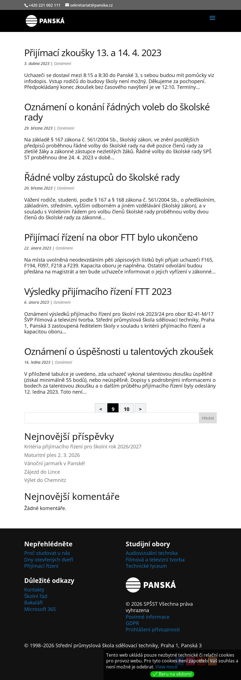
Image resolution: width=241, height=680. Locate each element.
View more (166, 667)
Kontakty (34, 589)
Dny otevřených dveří (48, 559)
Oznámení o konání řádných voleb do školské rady (117, 111)
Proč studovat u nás (47, 553)
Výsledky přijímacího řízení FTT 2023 (97, 291)
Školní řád (35, 596)
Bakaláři (33, 602)
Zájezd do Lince (42, 471)
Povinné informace (147, 616)
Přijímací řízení (41, 566)
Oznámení (62, 63)
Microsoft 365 (40, 609)
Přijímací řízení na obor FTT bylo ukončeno (111, 237)
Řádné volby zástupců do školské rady (101, 177)
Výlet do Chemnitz (45, 480)
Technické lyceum (146, 566)
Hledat (208, 418)
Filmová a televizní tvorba (155, 559)
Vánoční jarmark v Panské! (54, 463)
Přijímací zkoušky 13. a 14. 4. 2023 (92, 52)
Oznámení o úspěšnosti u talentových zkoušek (118, 351)
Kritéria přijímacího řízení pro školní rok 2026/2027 (82, 446)
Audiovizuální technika (152, 553)
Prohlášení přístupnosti (153, 629)
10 (126, 409)
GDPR (132, 623)
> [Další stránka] (140, 409)
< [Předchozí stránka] (100, 409)
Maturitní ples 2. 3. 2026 (52, 455)
